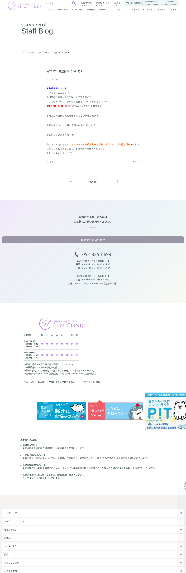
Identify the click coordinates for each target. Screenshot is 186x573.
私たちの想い (78, 9)
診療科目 (91, 9)
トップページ (10, 513)
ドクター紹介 (148, 9)
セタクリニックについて (58, 9)
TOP (22, 52)
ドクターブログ (105, 9)
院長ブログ (9, 554)
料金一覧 (135, 9)
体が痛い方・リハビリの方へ (102, 4)
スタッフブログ (121, 9)
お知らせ (162, 9)
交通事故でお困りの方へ (86, 4)
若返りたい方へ (117, 4)
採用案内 (172, 9)
